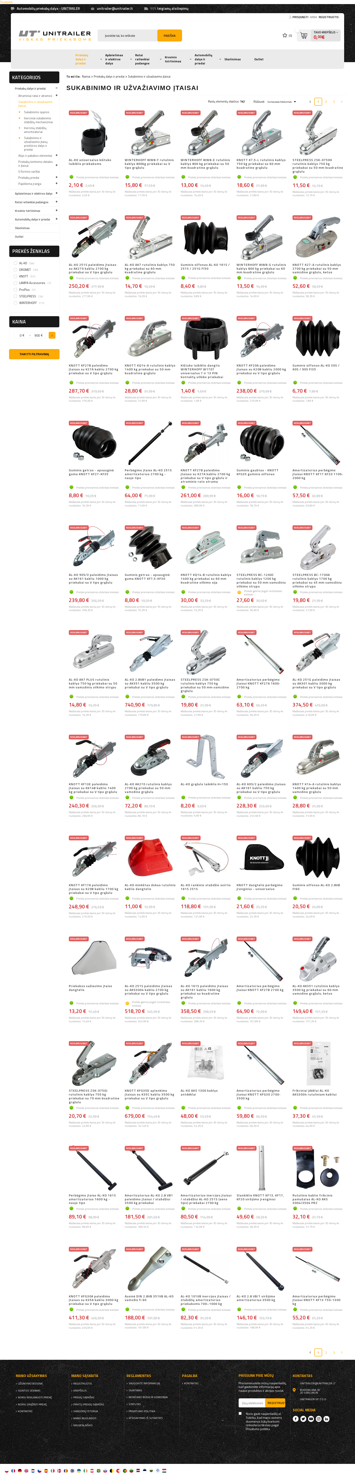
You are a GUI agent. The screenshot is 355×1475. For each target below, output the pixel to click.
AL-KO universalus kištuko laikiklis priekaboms (90, 162)
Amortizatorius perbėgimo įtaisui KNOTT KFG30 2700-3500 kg (259, 1095)
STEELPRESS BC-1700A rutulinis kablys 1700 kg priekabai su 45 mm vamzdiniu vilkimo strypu (317, 580)
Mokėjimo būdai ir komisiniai (148, 1397)
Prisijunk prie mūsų (256, 1375)
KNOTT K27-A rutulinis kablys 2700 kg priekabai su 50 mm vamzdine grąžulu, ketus (317, 268)
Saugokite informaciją (144, 1383)
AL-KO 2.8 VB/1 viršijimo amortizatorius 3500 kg (256, 1298)
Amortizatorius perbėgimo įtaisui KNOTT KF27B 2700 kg (260, 988)
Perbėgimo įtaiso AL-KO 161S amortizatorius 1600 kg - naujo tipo (92, 1199)
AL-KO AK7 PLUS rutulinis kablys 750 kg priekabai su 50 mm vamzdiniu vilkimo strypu (93, 684)
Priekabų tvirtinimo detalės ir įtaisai (35, 163)
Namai (86, 76)
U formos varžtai (29, 171)
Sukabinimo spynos (36, 112)
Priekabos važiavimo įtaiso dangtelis (90, 988)
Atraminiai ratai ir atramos (35, 95)
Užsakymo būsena (30, 1383)
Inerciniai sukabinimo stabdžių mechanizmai (38, 120)
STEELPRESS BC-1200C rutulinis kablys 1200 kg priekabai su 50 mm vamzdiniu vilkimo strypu (261, 580)
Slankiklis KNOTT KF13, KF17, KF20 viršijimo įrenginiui (260, 1197)
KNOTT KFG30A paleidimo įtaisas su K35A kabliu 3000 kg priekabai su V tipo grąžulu (93, 1300)
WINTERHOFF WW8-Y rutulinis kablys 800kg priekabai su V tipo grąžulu (149, 164)
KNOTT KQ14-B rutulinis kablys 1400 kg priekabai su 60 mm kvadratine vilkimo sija (206, 579)
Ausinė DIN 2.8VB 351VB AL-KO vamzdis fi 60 (149, 1298)
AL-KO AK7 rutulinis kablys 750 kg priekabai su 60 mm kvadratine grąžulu (150, 268)
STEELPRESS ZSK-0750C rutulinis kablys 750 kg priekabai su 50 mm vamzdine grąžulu (205, 685)
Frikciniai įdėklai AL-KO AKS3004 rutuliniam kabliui (315, 1093)
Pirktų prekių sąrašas (88, 1404)
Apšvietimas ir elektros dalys (114, 59)
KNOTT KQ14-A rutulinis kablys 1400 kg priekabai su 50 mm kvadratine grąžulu (150, 369)
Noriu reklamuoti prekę (35, 1397)
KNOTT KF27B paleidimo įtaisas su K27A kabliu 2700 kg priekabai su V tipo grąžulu (93, 369)
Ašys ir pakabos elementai (35, 155)
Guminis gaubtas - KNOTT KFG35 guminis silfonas (258, 472)
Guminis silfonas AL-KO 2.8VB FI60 (316, 887)
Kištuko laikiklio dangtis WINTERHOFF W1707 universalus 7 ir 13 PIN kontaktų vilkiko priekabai (202, 371)
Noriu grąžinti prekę (32, 1404)
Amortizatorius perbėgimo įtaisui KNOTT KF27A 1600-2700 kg (259, 684)
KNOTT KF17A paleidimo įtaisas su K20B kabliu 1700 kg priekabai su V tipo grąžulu (93, 889)
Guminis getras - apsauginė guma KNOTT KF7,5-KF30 (147, 577)
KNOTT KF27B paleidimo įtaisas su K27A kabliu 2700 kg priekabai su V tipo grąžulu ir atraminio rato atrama (205, 476)
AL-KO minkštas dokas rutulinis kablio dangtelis (150, 887)
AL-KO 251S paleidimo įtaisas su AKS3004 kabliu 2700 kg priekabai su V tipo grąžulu (148, 990)
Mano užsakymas (31, 1375)
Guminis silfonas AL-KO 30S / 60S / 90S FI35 (316, 368)
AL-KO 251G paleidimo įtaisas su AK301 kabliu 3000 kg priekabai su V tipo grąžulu (316, 684)
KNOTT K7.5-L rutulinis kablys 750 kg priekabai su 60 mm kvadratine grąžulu (261, 164)
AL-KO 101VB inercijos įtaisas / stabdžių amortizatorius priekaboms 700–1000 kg (206, 1300)
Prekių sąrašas (83, 1397)
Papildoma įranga (29, 183)
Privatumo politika (142, 1411)
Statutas (135, 1404)
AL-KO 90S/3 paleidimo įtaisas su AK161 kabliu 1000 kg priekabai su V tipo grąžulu (93, 579)
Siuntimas (135, 1390)
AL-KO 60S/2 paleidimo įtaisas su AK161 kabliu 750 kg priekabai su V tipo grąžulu (261, 788)
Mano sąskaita (84, 1375)
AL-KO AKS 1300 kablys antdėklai (199, 1093)
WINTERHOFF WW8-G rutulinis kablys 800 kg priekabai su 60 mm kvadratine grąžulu (261, 268)
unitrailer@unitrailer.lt (115, 8)
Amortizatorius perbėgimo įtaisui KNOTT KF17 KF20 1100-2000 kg (318, 474)
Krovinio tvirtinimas (173, 59)
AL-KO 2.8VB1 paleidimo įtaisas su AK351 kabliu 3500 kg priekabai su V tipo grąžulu (150, 684)
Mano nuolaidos (84, 1418)
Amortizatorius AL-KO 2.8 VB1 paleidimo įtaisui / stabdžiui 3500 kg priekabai (149, 1199)
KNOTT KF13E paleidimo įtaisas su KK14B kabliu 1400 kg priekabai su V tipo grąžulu (93, 788)
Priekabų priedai (28, 177)
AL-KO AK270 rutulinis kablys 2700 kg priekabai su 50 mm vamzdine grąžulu (148, 788)
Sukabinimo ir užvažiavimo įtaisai (35, 104)
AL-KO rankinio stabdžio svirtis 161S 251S (206, 887)
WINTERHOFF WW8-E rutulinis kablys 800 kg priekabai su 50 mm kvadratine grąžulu (205, 164)
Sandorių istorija (85, 1411)
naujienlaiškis (83, 1425)
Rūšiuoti (259, 102)
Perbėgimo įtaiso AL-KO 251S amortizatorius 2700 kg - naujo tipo (148, 474)
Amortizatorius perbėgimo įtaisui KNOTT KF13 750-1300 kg (317, 1300)
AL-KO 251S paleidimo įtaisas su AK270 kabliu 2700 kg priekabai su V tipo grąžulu (92, 268)
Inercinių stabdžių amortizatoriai (35, 130)
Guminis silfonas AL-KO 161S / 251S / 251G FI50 (205, 267)
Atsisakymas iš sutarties (146, 1418)
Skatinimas (232, 59)
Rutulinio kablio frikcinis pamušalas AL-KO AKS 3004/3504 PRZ (313, 1199)
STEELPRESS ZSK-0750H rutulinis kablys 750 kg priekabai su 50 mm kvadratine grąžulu (318, 165)
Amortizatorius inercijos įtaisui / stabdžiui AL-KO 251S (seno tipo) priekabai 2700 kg (206, 1199)
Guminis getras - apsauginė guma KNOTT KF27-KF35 (91, 472)
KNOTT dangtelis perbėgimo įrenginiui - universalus (260, 887)
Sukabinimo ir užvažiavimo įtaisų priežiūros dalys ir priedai (36, 144)
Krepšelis (80, 1390)
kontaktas (25, 1411)
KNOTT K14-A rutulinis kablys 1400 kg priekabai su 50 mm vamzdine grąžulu (317, 788)
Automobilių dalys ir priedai (203, 59)
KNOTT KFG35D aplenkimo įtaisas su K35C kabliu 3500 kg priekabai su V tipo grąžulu (149, 1095)
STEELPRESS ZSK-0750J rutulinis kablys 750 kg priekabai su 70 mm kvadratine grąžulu (94, 1096)
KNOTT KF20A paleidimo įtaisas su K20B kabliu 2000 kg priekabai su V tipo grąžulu (261, 369)
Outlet (259, 59)
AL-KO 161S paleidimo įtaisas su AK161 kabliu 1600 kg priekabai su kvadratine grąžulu (204, 991)
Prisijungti (301, 17)
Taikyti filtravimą (34, 354)
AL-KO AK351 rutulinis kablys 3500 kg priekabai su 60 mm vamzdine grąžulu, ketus (316, 990)
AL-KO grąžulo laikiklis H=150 (204, 784)
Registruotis (329, 17)
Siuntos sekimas (29, 1390)
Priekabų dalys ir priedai (81, 59)
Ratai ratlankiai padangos (142, 59)
